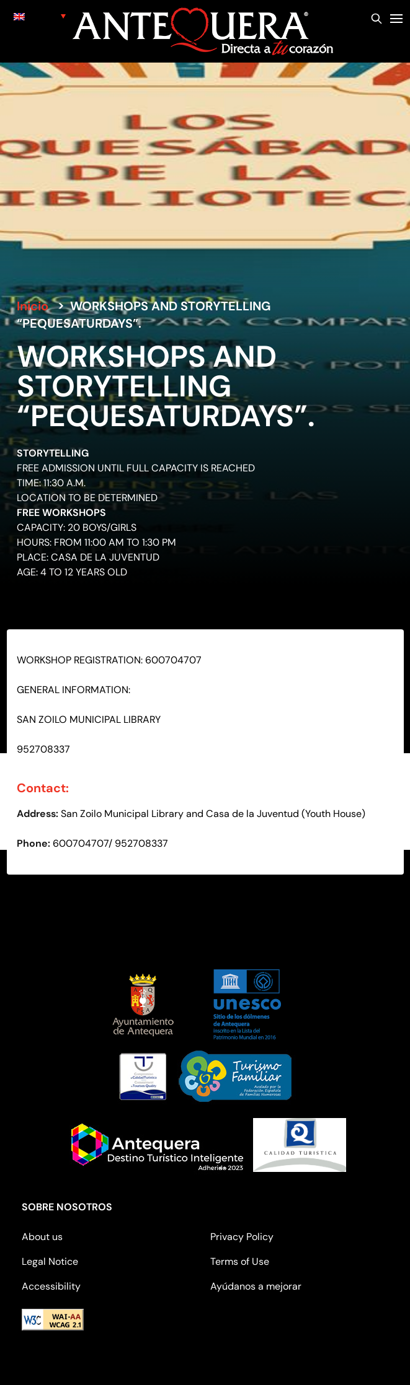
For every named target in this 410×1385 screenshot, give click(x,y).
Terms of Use (239, 1261)
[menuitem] (40, 15)
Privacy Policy (242, 1236)
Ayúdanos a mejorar (255, 1286)
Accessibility (51, 1286)
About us (42, 1236)
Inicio (32, 306)
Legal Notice (50, 1261)
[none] (40, 15)
